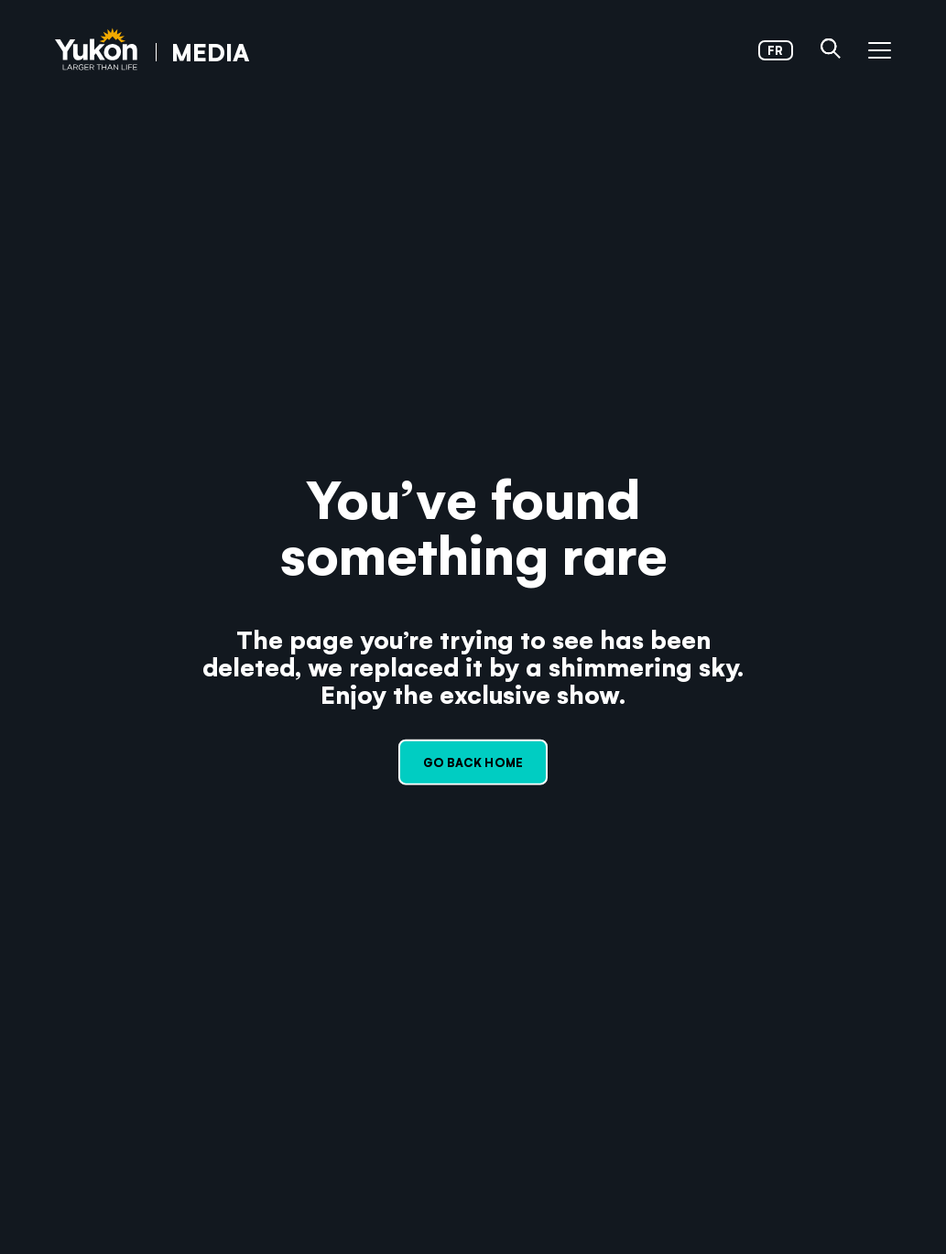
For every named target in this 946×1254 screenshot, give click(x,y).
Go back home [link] (473, 762)
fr (775, 50)
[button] (830, 50)
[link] (152, 50)
